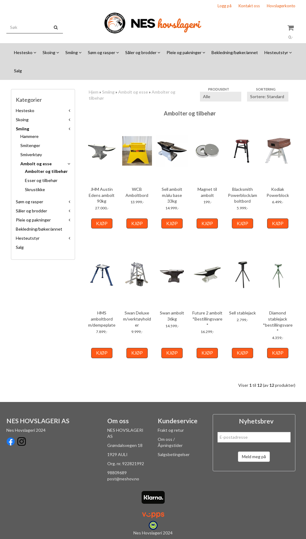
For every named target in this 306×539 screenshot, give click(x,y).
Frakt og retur (171, 430)
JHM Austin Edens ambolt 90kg (102, 195)
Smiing (22, 128)
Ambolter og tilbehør (46, 171)
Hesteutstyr (28, 238)
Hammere (29, 136)
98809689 (117, 472)
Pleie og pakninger (33, 219)
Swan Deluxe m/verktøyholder (137, 318)
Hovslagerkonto (281, 5)
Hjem (93, 91)
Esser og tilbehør (41, 180)
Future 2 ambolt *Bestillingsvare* (207, 318)
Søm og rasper (29, 201)
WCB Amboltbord (136, 192)
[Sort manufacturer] (220, 96)
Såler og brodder (31, 210)
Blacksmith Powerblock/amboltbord (242, 195)
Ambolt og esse (36, 163)
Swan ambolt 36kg (172, 315)
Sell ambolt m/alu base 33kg (172, 195)
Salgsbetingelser (174, 454)
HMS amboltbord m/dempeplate (101, 318)
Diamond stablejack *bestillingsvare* (278, 321)
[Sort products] (267, 96)
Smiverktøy (31, 154)
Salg (20, 247)
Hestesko (25, 110)
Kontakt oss (249, 5)
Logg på (225, 5)
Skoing (22, 119)
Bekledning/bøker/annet (39, 229)
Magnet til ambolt (207, 192)
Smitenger (30, 145)
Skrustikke (35, 189)
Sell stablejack (242, 312)
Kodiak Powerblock (277, 192)
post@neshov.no (123, 478)
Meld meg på (254, 456)
